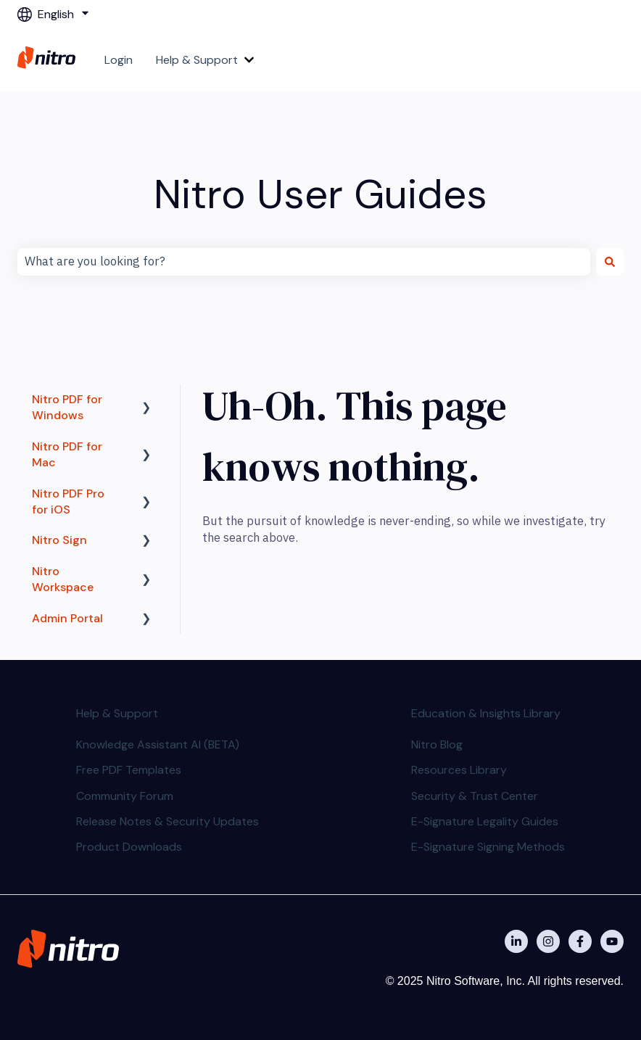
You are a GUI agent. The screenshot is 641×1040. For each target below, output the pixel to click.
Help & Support (197, 59)
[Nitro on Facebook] (580, 941)
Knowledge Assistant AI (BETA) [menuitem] (157, 744)
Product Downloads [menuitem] (129, 846)
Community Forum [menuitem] (124, 796)
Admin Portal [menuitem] (67, 618)
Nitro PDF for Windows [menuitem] (67, 407)
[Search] (610, 262)
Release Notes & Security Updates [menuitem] (167, 821)
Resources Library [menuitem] (459, 769)
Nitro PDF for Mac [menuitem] (67, 454)
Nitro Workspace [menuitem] (63, 579)
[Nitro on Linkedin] (516, 941)
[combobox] (303, 262)
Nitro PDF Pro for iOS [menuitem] (68, 501)
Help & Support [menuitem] (117, 713)
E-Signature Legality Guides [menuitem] (484, 821)
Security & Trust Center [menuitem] (474, 796)
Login (118, 59)
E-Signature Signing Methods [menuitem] (488, 846)
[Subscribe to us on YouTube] (612, 941)
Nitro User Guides (320, 194)
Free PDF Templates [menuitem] (128, 769)
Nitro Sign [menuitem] (59, 540)
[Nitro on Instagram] (548, 941)
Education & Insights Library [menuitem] (486, 713)
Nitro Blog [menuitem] (437, 744)
